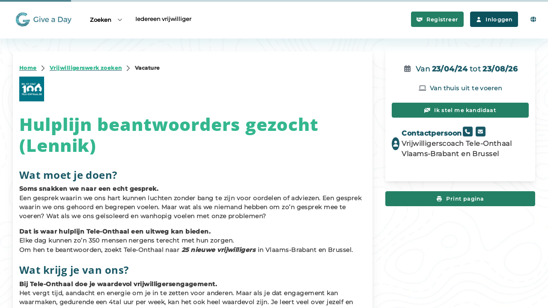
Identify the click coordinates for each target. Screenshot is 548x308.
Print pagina (460, 198)
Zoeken (106, 19)
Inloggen (494, 19)
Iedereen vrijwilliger (163, 18)
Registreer (437, 19)
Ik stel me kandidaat (460, 110)
